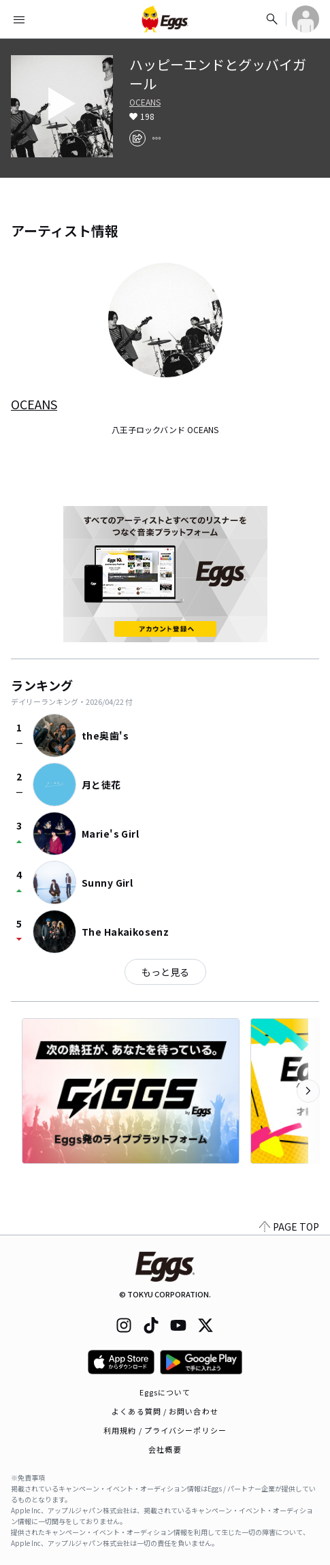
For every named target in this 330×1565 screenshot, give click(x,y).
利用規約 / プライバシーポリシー (165, 1430)
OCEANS (145, 102)
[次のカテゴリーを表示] (308, 1091)
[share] (137, 138)
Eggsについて (165, 1392)
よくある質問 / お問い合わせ (165, 1411)
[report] (156, 138)
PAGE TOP (289, 1226)
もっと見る (165, 972)
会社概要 (164, 1449)
